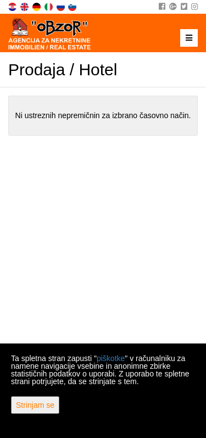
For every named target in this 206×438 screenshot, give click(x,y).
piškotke (111, 358)
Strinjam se (35, 405)
